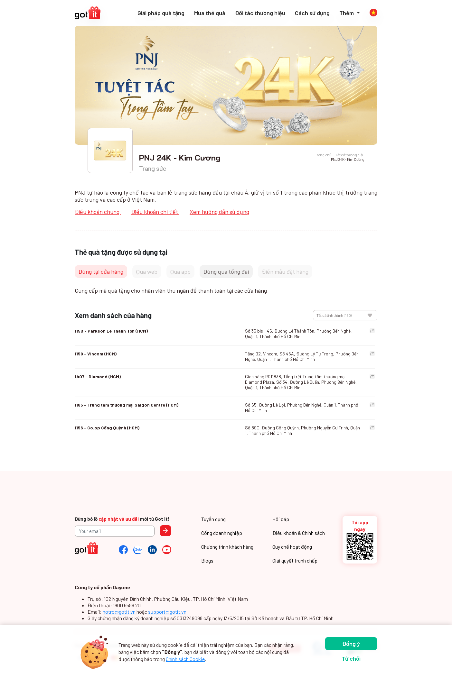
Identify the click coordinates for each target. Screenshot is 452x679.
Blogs (207, 560)
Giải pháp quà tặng (160, 12)
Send (165, 530)
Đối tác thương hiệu (260, 12)
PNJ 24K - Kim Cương (347, 159)
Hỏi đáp (280, 519)
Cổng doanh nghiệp (221, 533)
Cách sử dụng (312, 12)
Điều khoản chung (98, 211)
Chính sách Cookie (185, 659)
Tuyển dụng (213, 519)
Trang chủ (323, 154)
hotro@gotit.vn (120, 612)
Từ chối (351, 658)
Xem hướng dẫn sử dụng (219, 211)
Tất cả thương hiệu (349, 154)
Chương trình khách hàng (227, 547)
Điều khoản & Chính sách (298, 533)
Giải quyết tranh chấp (294, 560)
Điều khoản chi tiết (155, 211)
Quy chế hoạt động (292, 547)
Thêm (347, 12)
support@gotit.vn (167, 612)
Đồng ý (351, 643)
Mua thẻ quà (209, 12)
